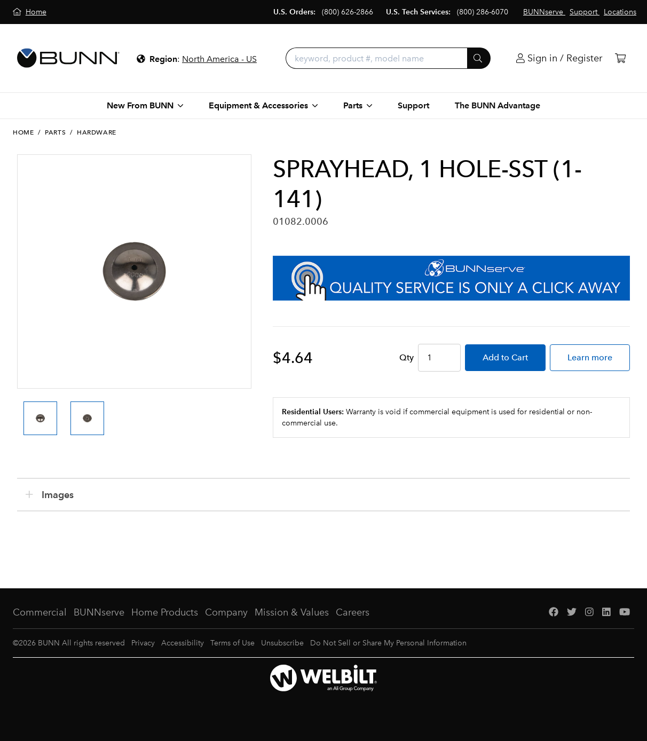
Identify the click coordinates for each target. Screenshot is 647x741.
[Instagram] (589, 612)
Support (413, 105)
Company (226, 612)
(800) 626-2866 (347, 12)
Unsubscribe (282, 643)
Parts (55, 132)
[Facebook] (553, 612)
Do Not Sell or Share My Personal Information (388, 643)
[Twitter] (572, 612)
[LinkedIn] (606, 612)
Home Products (164, 612)
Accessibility (182, 643)
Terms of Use (232, 643)
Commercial (40, 612)
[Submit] (479, 58)
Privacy (143, 643)
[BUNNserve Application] (451, 278)
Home (23, 132)
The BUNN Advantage (497, 105)
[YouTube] (624, 612)
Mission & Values (292, 612)
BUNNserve (99, 612)
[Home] (29, 12)
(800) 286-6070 (482, 12)
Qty (406, 357)
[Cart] (620, 58)
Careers (352, 612)
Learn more (589, 357)
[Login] (559, 58)
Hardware (96, 132)
